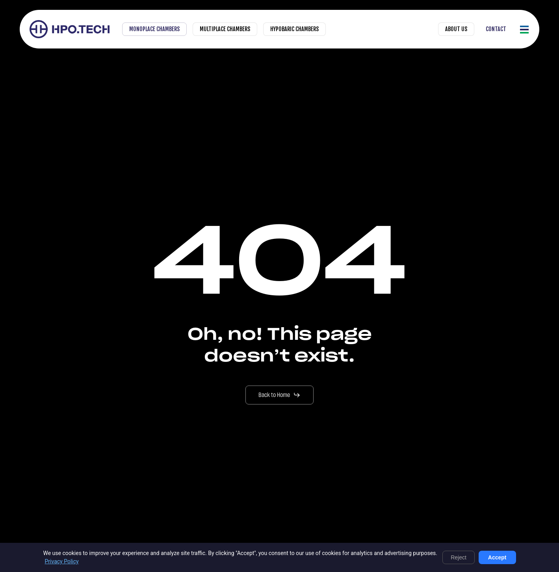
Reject (458, 557)
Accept (497, 557)
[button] (524, 29)
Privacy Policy (62, 561)
